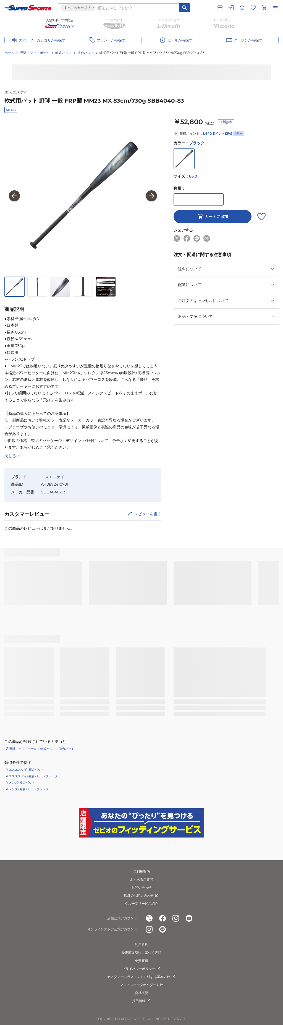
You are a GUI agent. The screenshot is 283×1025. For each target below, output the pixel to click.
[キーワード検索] (184, 7)
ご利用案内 (141, 871)
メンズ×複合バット (22, 782)
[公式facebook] (162, 918)
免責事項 (141, 961)
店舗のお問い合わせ (141, 895)
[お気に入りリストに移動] (253, 7)
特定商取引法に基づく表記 (141, 953)
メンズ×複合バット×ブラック (29, 789)
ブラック (197, 143)
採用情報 (141, 1001)
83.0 (193, 176)
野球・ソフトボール (35, 53)
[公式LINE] (162, 929)
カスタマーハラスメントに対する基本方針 (141, 977)
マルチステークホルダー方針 (141, 985)
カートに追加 (212, 216)
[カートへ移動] (264, 7)
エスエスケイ (16, 92)
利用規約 (141, 945)
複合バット (85, 53)
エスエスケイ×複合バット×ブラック (33, 776)
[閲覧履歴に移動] (242, 7)
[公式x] (149, 918)
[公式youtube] (189, 918)
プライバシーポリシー (141, 969)
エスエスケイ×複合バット (26, 769)
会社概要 (141, 993)
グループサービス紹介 (141, 903)
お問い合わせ (141, 887)
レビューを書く (147, 513)
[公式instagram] (175, 918)
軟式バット (63, 53)
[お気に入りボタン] (261, 216)
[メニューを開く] (275, 7)
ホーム (9, 53)
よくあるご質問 (141, 879)
